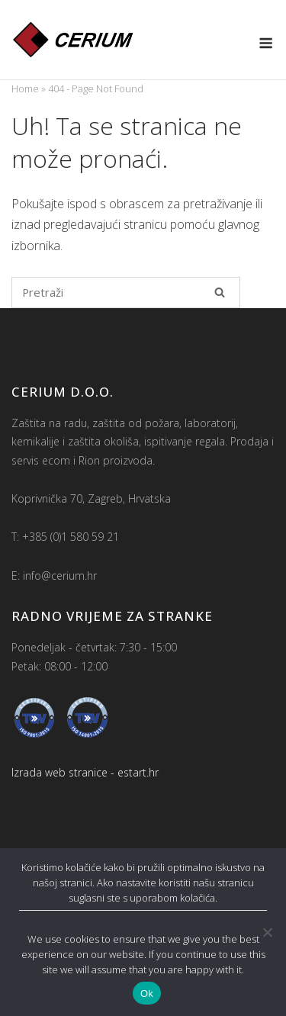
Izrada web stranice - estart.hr (85, 772)
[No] (267, 932)
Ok (146, 993)
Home (25, 88)
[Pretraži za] (125, 292)
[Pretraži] (219, 292)
